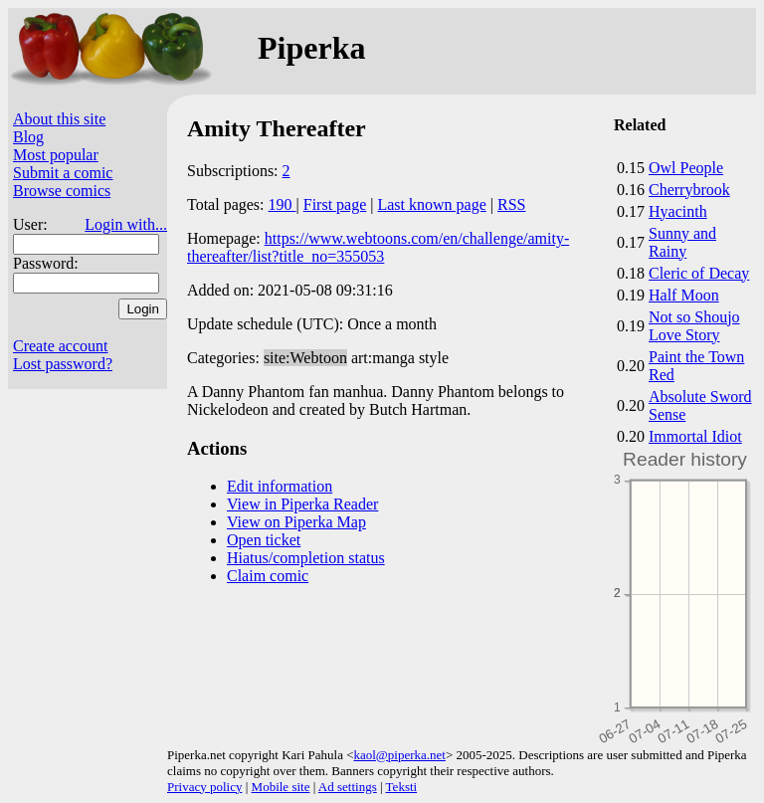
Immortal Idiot (695, 436)
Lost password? (62, 363)
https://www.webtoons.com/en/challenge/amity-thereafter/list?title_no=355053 (378, 247)
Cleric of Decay (699, 273)
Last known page (431, 204)
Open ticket (263, 539)
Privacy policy (204, 786)
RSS (511, 204)
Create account (60, 345)
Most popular (55, 154)
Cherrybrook (689, 189)
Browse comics (61, 190)
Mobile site (281, 786)
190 (282, 204)
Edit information (279, 486)
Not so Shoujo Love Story (694, 325)
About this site (59, 118)
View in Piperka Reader (302, 504)
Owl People (686, 167)
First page (335, 204)
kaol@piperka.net (399, 754)
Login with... (126, 224)
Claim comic (267, 575)
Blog (28, 136)
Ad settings (347, 786)
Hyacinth (678, 211)
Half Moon (684, 295)
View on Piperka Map (296, 521)
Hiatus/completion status (306, 557)
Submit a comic (62, 172)
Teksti (402, 786)
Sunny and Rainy (682, 242)
